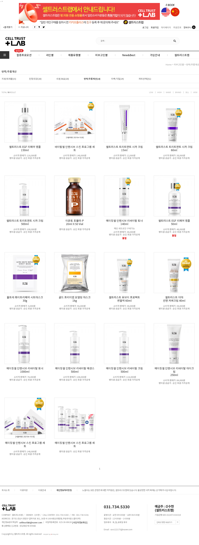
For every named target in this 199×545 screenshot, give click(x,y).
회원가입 (155, 27)
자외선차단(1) (145, 78)
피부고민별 (179, 64)
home (169, 64)
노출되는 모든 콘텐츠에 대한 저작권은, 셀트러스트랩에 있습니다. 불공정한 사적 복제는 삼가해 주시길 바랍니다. (129, 490)
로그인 (145, 27)
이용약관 (24, 490)
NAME (168, 92)
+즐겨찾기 (7, 27)
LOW (151, 92)
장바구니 (188, 27)
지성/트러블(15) (9, 78)
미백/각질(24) (117, 78)
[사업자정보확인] (79, 522)
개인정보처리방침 (64, 490)
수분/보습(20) (62, 78)
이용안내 (42, 490)
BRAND (178, 92)
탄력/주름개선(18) (92, 78)
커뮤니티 (25, 27)
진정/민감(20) (35, 78)
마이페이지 (166, 27)
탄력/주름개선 (192, 64)
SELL (187, 92)
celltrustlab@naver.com (30, 522)
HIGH (159, 92)
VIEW (195, 92)
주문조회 (177, 27)
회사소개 (5, 490)
